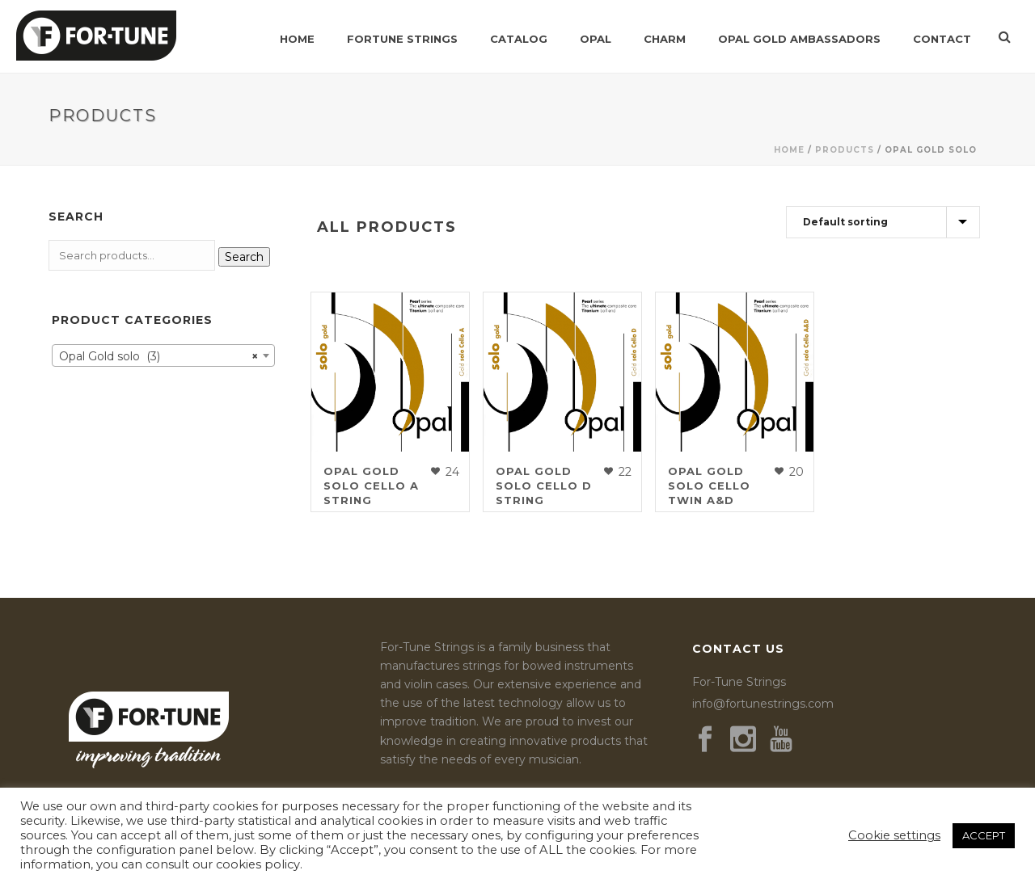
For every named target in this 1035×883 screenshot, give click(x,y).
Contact (942, 38)
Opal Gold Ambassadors (799, 38)
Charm (665, 38)
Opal (595, 38)
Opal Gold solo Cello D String (544, 486)
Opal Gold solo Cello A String (371, 486)
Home (297, 38)
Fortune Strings (402, 38)
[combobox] (163, 355)
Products (844, 150)
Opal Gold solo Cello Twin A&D (709, 486)
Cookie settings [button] (894, 835)
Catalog (518, 38)
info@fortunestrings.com (763, 703)
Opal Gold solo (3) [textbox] (158, 356)
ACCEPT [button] (983, 835)
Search (244, 257)
